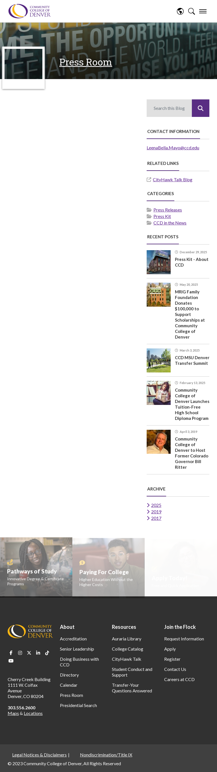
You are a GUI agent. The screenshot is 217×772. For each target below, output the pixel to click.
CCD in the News (169, 222)
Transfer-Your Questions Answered (132, 687)
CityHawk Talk (126, 659)
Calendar (68, 685)
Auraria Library (126, 638)
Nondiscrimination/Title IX (106, 754)
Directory (69, 674)
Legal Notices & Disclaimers (39, 754)
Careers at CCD (179, 679)
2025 (156, 505)
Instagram (20, 652)
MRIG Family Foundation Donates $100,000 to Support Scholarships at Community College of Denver (190, 314)
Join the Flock (180, 627)
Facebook (11, 652)
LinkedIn (38, 652)
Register (172, 659)
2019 (156, 511)
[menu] (203, 11)
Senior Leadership (77, 648)
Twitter (29, 652)
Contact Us (175, 669)
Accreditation (73, 638)
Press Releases (167, 209)
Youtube (11, 660)
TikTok (47, 652)
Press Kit (162, 216)
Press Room (85, 61)
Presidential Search (78, 705)
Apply (170, 648)
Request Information (184, 638)
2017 (156, 518)
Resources (124, 627)
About (67, 627)
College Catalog (127, 648)
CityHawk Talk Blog (172, 179)
